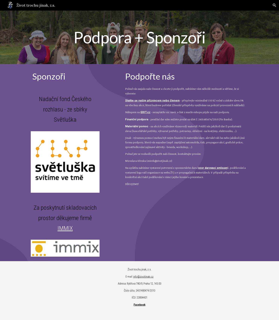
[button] (274, 5)
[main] (139, 37)
